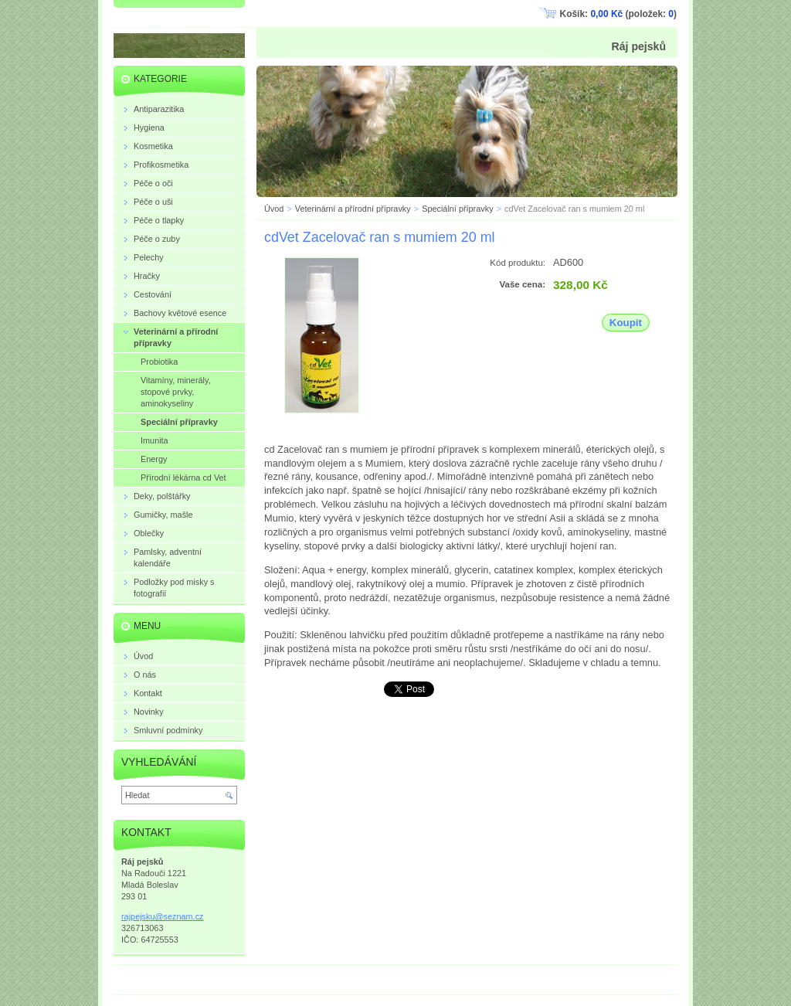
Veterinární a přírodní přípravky (353, 208)
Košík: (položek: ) (618, 13)
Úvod (273, 208)
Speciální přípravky (457, 208)
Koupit (625, 322)
